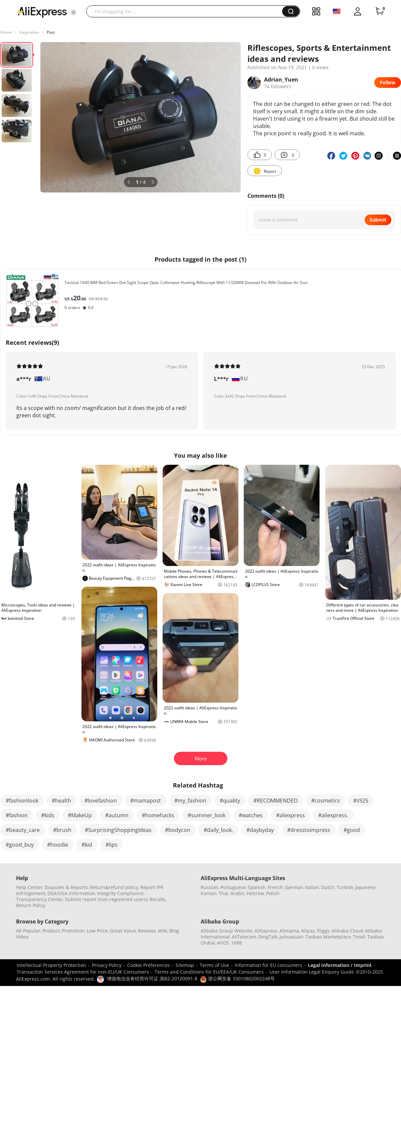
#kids (47, 815)
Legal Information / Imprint (340, 965)
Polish (272, 893)
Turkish (345, 887)
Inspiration (29, 32)
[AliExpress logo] (42, 11)
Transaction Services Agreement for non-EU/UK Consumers (83, 972)
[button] (73, 12)
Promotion (73, 931)
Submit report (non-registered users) (106, 899)
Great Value (123, 931)
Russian (209, 887)
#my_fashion (190, 800)
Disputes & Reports (66, 887)
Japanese (365, 887)
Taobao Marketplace (328, 937)
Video (22, 937)
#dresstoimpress (308, 830)
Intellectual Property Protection (51, 965)
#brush (62, 830)
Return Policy (30, 905)
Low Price (97, 931)
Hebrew (255, 893)
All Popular (28, 931)
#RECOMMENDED (275, 800)
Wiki (162, 931)
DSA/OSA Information (71, 893)
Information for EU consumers (268, 965)
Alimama (289, 931)
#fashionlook (22, 800)
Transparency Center (39, 899)
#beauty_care (23, 830)
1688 (236, 943)
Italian (312, 887)
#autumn (117, 815)
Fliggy (323, 931)
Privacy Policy (107, 965)
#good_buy (20, 844)
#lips (112, 844)
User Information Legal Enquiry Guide (311, 972)
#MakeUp (80, 815)
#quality (230, 800)
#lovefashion (100, 800)
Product (51, 931)
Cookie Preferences (148, 965)
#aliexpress (290, 815)
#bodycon (177, 830)
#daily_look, (218, 830)
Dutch (328, 887)
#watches (251, 815)
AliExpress (265, 931)
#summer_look (206, 815)
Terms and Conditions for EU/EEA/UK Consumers (209, 972)
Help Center (29, 887)
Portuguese (233, 887)
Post (51, 32)
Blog (174, 931)
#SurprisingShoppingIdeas (118, 830)
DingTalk (267, 937)
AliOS (223, 943)
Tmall (359, 937)
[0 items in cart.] (379, 11)
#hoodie (57, 844)
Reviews (147, 931)
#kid (86, 844)
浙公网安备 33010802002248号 (237, 978)
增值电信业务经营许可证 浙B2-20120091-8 (152, 978)
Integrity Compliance (120, 893)
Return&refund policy (114, 887)
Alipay (308, 931)
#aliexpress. (333, 815)
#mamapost (145, 800)
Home (6, 32)
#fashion (17, 815)
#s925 (360, 800)
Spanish (257, 887)
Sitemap (185, 965)
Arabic (237, 893)
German (294, 887)
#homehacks (158, 815)
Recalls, (158, 899)
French (275, 887)
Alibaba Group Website (226, 931)
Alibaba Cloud (347, 931)
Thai (223, 893)
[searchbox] (186, 11)
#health (61, 800)
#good (352, 830)
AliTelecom (244, 937)
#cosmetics (325, 800)
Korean (209, 893)
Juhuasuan (291, 937)
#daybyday (260, 830)
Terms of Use (214, 965)
